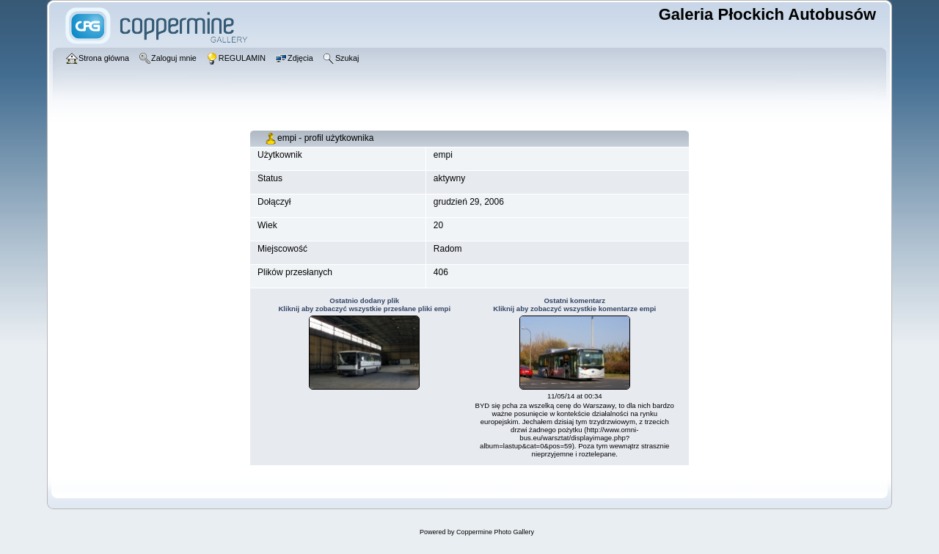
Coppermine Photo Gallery (495, 532)
